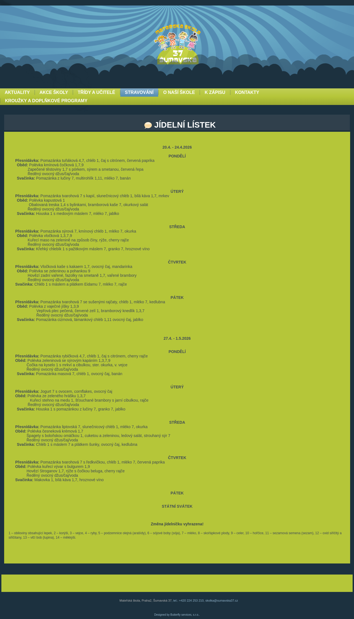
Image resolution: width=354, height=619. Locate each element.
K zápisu (215, 92)
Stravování (139, 92)
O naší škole (179, 92)
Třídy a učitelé (96, 92)
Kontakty (247, 92)
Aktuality (17, 92)
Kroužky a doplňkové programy (46, 100)
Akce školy (54, 92)
